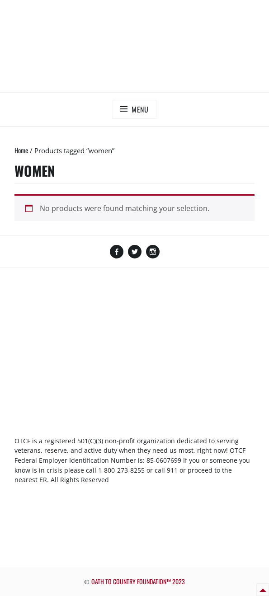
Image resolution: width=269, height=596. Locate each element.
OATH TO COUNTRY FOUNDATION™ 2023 (138, 581)
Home (21, 150)
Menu (140, 109)
